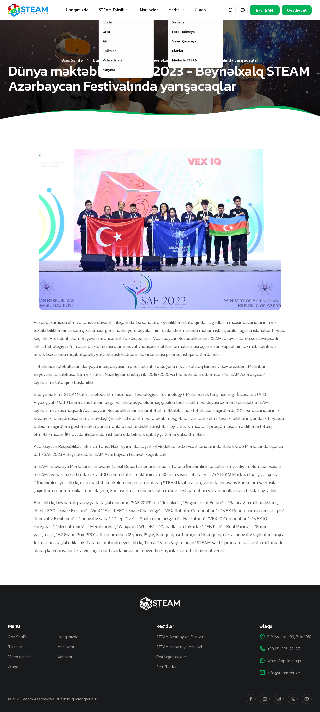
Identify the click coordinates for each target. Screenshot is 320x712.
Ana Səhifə (18, 637)
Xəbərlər (65, 657)
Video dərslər (19, 657)
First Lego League (171, 657)
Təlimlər (15, 647)
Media (176, 9)
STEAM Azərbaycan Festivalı (180, 637)
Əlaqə (200, 9)
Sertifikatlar (166, 667)
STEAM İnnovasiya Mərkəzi (179, 647)
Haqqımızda (77, 9)
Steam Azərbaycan (38, 699)
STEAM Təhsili (114, 9)
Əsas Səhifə (72, 60)
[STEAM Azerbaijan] (28, 9)
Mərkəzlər (149, 9)
